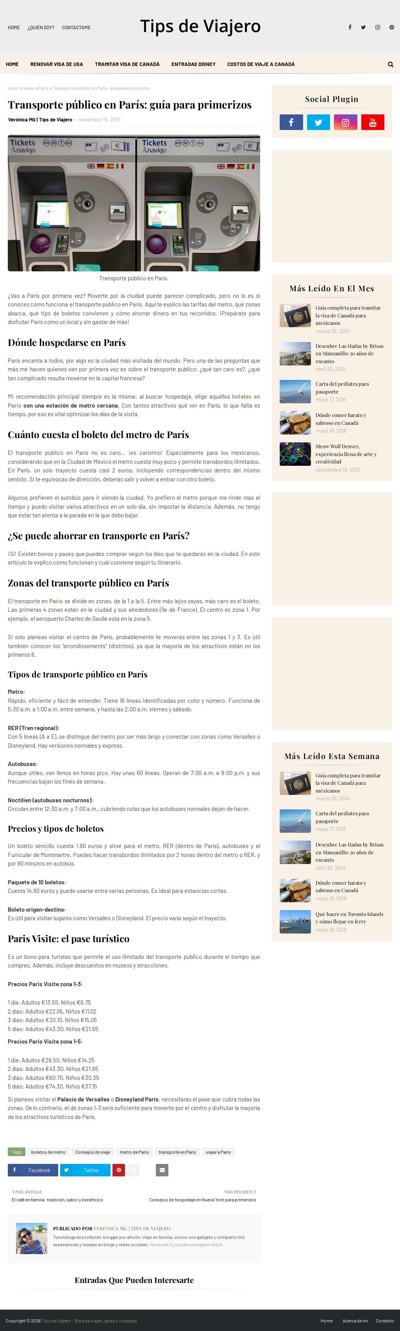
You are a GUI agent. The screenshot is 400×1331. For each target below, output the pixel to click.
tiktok (217, 1244)
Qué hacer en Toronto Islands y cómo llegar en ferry (350, 917)
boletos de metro (48, 1152)
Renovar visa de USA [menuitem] (56, 64)
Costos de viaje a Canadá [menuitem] (261, 64)
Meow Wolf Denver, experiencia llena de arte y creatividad (346, 454)
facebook (159, 1244)
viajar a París (35, 88)
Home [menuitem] (12, 64)
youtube (181, 1244)
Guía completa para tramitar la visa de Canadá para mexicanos (348, 315)
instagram (200, 1244)
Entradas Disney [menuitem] (193, 64)
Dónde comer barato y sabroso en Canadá (341, 419)
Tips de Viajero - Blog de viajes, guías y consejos (89, 1320)
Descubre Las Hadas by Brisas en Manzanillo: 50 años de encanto (350, 353)
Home (14, 27)
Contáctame (76, 27)
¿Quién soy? (41, 27)
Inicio (13, 88)
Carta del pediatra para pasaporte (342, 387)
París (56, 600)
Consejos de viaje (92, 1152)
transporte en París (177, 1152)
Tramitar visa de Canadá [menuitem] (127, 64)
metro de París (134, 1152)
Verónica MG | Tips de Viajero (40, 119)
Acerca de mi (355, 1320)
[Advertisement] (332, 206)
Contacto (385, 1320)
